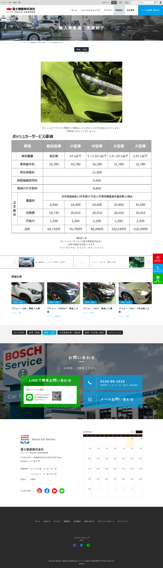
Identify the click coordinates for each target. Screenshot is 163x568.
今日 (132, 432)
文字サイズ (106, 2)
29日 (106, 438)
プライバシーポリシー (105, 521)
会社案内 (131, 10)
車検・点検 (81, 49)
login (160, 2)
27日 (89, 438)
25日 (98, 479)
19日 (106, 469)
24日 (89, 479)
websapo (81, 563)
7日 (124, 448)
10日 (89, 458)
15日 (132, 458)
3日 (90, 448)
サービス (108, 10)
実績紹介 (119, 10)
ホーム (74, 10)
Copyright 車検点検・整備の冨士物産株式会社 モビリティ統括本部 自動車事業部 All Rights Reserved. (82, 561)
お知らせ (47, 521)
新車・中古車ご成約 (94, 332)
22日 (132, 469)
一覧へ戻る (81, 262)
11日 (98, 458)
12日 (106, 458)
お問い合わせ (89, 521)
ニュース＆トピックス (90, 10)
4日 (98, 448)
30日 (115, 438)
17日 (89, 469)
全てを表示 (19, 332)
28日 (98, 438)
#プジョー (79, 53)
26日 (106, 479)
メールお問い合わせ (150, 10)
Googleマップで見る (30, 461)
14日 (123, 458)
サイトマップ (123, 521)
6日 (115, 448)
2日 (141, 438)
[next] (140, 432)
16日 (140, 458)
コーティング (115, 332)
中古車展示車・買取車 (69, 332)
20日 (115, 469)
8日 (132, 448)
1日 (132, 438)
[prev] (137, 432)
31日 (123, 438)
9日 (141, 448)
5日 (107, 448)
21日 (123, 469)
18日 (98, 469)
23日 (140, 469)
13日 (115, 458)
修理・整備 (34, 332)
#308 (86, 53)
